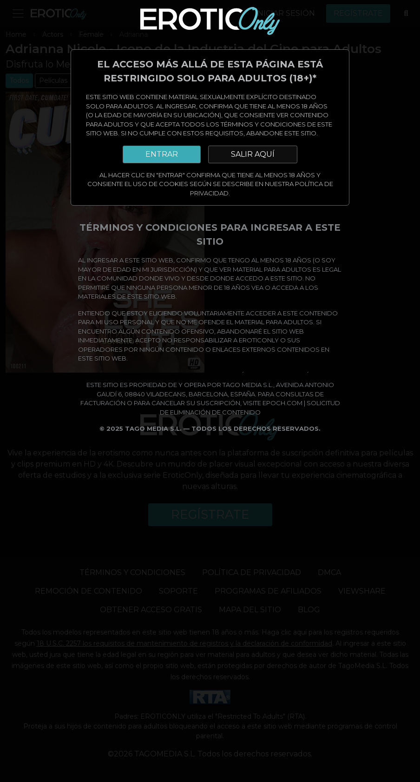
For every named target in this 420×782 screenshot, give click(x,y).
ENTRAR (161, 154)
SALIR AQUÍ (253, 154)
